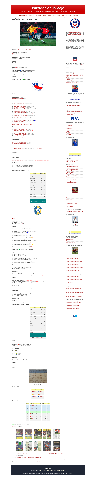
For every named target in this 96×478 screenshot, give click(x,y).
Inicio (38, 461)
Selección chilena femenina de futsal (72, 308)
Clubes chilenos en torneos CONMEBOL (73, 82)
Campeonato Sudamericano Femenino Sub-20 (74, 267)
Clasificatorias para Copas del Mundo (73, 105)
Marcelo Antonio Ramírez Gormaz (21, 129)
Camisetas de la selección (71, 170)
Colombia (34, 391)
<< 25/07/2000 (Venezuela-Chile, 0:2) (19, 453)
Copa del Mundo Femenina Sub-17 (72, 264)
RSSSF (37, 337)
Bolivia (40, 394)
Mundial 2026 (68, 134)
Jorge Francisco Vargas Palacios (20, 133)
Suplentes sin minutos (70, 176)
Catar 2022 (68, 132)
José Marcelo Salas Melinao (20, 121)
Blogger (71, 473)
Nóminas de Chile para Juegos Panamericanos (74, 292)
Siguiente (60, 461)
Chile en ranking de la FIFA (71, 161)
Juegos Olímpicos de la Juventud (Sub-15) (74, 258)
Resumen (14, 426)
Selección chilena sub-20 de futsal (72, 305)
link (70, 41)
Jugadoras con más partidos (71, 203)
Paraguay (41, 396)
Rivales (44, 15)
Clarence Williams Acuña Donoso (19, 160)
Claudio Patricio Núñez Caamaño (19, 155)
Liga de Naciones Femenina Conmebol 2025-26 (74, 211)
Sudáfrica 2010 (69, 128)
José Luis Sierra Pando (18, 131)
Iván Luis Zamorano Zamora (19, 120)
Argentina (34, 396)
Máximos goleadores (66, 15)
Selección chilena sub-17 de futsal (72, 307)
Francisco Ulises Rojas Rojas (19, 111)
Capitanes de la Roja (70, 173)
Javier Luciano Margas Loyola (18, 148)
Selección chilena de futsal (71, 304)
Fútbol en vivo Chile (69, 79)
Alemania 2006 (69, 126)
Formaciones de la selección (71, 172)
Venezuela (42, 148)
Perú (40, 148)
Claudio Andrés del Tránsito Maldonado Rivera (21, 149)
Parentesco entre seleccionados (72, 175)
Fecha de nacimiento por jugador (72, 169)
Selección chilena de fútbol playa (72, 301)
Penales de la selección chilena (71, 182)
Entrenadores (38, 15)
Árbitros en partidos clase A (71, 181)
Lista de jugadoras (69, 199)
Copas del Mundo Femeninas (71, 240)
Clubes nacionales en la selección (72, 166)
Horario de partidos (69, 178)
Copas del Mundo (69, 106)
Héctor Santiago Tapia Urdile (20, 135)
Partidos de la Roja (48, 8)
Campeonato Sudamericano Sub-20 (72, 265)
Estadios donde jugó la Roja (71, 179)
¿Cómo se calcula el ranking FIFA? (72, 160)
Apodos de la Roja (69, 167)
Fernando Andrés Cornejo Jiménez (19, 143)
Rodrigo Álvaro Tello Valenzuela (20, 115)
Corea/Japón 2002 (69, 125)
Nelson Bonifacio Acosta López (27, 124)
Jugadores (31, 15)
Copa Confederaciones (70, 242)
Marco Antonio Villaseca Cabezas (20, 114)
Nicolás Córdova (75, 147)
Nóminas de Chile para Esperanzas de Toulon (74, 296)
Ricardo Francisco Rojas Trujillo (20, 108)
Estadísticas (75, 15)
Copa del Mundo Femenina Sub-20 (72, 270)
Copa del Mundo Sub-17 (70, 262)
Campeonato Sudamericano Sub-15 (72, 257)
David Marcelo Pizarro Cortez (19, 130)
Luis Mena (75, 224)
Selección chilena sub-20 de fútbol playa (73, 302)
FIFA (13, 365)
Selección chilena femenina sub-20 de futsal (74, 310)
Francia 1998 (68, 123)
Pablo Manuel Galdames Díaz (20, 112)
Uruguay (40, 391)
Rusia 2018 (68, 131)
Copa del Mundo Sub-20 (70, 268)
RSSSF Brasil (41, 337)
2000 (18, 457)
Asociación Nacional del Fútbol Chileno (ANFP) (74, 73)
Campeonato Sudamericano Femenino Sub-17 (74, 261)
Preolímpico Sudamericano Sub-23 (72, 271)
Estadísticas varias (69, 184)
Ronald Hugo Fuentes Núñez (19, 106)
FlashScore (68, 77)
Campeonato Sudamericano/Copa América (74, 111)
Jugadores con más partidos (54, 15)
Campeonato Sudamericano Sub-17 (72, 259)
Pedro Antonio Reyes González (20, 107)
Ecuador (34, 394)
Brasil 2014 (68, 129)
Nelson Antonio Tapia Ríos (19, 103)
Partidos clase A (38, 457)
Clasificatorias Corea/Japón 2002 (24, 49)
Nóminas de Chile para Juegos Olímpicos (73, 288)
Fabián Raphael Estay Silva (19, 117)
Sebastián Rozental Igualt (19, 137)
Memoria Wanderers (69, 80)
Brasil (32, 410)
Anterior (15, 461)
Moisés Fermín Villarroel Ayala (20, 134)
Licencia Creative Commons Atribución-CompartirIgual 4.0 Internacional (52, 470)
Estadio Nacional (18, 54)
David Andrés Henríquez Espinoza (19, 142)
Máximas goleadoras (70, 205)
